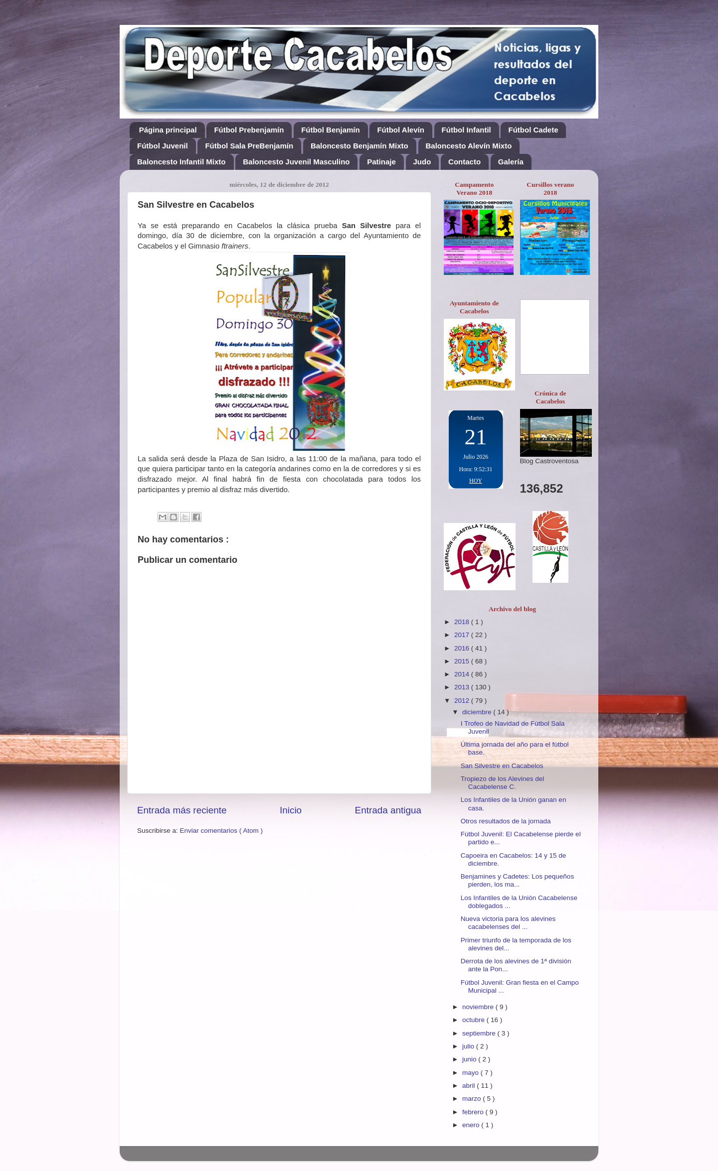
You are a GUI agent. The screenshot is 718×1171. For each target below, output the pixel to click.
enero (471, 1125)
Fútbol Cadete (533, 130)
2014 (462, 674)
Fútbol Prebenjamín (249, 130)
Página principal (168, 130)
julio (469, 1046)
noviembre (479, 1007)
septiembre (480, 1033)
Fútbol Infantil (466, 130)
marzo (472, 1098)
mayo (471, 1072)
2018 (462, 622)
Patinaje (381, 161)
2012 (462, 700)
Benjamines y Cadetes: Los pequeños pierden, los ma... (517, 880)
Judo (422, 161)
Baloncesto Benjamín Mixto (359, 145)
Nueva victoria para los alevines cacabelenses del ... (508, 922)
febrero (474, 1112)
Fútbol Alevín (400, 130)
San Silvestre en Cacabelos (502, 766)
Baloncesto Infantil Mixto (181, 161)
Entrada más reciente (182, 810)
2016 (462, 648)
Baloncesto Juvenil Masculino (296, 161)
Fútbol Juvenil (162, 145)
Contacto (464, 161)
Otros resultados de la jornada (506, 821)
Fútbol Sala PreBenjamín (249, 145)
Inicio (291, 810)
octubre (474, 1020)
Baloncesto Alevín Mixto (469, 145)
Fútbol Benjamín (330, 130)
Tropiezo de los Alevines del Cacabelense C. (502, 782)
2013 (462, 687)
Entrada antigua (388, 810)
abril (469, 1085)
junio (470, 1059)
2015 (462, 661)
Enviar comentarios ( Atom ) (221, 830)
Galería (511, 161)
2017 (462, 635)
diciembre (477, 712)
